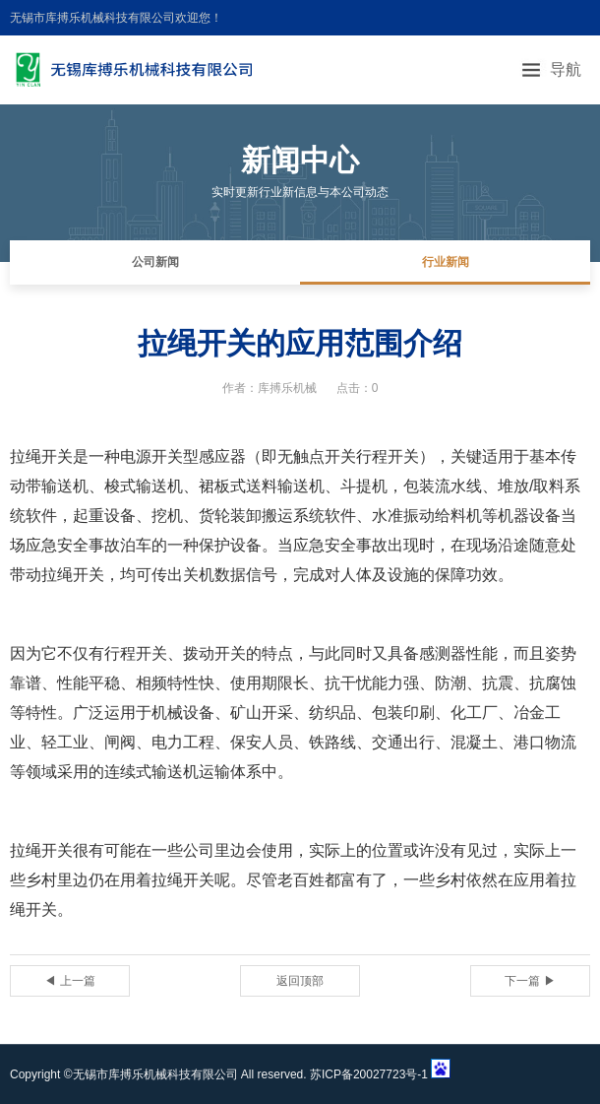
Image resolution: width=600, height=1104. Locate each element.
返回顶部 (300, 981)
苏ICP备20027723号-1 (369, 1074)
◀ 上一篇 (69, 981)
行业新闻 (445, 262)
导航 (565, 69)
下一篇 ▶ (530, 981)
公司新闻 (155, 262)
